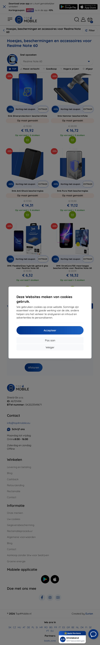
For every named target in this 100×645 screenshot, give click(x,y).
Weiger (50, 347)
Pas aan (50, 340)
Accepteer (50, 330)
